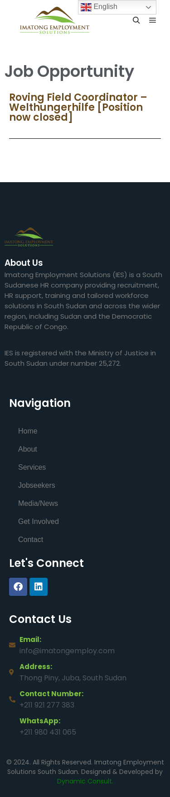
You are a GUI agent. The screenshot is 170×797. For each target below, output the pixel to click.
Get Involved (38, 521)
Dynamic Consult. (85, 781)
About (27, 449)
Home (28, 431)
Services (32, 467)
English (99, 7)
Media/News (38, 503)
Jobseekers (36, 485)
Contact (30, 539)
